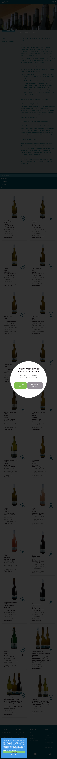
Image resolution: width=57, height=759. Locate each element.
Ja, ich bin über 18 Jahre (20, 385)
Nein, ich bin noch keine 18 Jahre (35, 385)
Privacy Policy (19, 750)
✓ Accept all (14, 752)
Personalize (14, 754)
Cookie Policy (8, 750)
